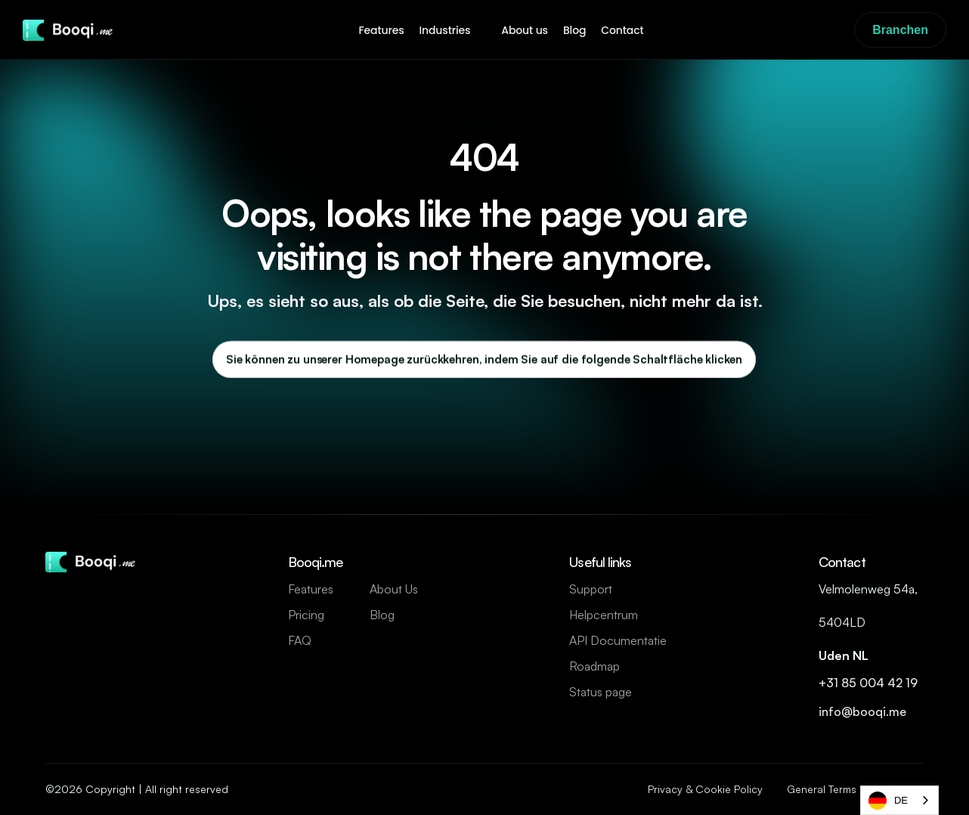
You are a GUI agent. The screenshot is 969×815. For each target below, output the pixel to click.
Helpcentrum (603, 614)
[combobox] (899, 800)
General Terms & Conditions (855, 788)
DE (888, 801)
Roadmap (594, 666)
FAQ (299, 640)
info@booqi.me (864, 711)
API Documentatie (618, 640)
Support (590, 589)
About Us (394, 589)
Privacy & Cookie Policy (705, 788)
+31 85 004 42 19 (870, 682)
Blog (382, 614)
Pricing (306, 614)
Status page (600, 691)
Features (310, 589)
